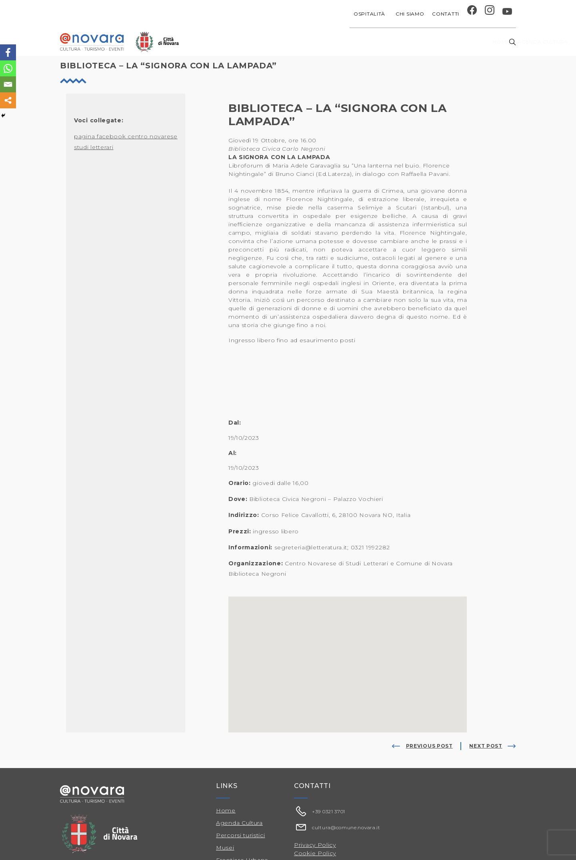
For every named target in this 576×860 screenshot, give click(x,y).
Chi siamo (410, 14)
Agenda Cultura (239, 822)
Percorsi (480, 42)
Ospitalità (371, 14)
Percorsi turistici (240, 835)
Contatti (445, 14)
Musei (225, 847)
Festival (390, 42)
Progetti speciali (342, 42)
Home (236, 42)
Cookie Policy (315, 853)
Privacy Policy (315, 844)
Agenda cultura (279, 42)
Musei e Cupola (433, 42)
